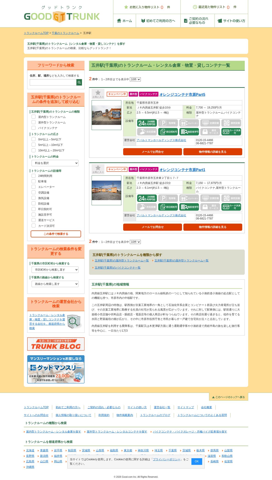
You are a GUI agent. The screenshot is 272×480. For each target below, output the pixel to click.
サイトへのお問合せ (36, 415)
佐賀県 (228, 461)
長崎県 (214, 461)
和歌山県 (227, 456)
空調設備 (43, 192)
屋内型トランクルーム (52, 117)
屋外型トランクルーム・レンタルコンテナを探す (117, 431)
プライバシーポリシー (166, 459)
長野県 (30, 456)
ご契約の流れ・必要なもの (103, 407)
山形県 (100, 450)
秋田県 (72, 450)
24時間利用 (45, 176)
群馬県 (214, 450)
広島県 (30, 461)
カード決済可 (46, 226)
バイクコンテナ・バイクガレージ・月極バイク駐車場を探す (190, 431)
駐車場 (42, 181)
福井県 (58, 456)
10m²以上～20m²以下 (51, 150)
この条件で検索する (56, 234)
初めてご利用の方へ (68, 407)
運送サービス (46, 220)
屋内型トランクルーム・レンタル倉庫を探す (53, 431)
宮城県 (86, 450)
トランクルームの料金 (45, 156)
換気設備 (43, 198)
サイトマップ (185, 407)
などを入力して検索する (54, 75)
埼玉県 (159, 450)
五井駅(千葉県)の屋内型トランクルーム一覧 (122, 260)
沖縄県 (30, 467)
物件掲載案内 (125, 415)
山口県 (44, 461)
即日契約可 (45, 209)
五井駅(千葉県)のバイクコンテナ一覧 (118, 267)
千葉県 (173, 450)
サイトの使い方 (137, 407)
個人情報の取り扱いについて (73, 415)
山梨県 (228, 450)
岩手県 (58, 450)
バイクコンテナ (47, 128)
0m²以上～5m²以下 (49, 139)
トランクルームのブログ (155, 415)
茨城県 (186, 450)
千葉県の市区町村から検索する (50, 263)
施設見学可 (45, 214)
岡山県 (58, 461)
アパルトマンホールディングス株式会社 (161, 140)
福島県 (114, 450)
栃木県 (200, 450)
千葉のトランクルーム (65, 33)
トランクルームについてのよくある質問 (202, 415)
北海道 (30, 450)
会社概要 (206, 407)
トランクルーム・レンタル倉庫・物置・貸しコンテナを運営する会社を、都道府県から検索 (47, 322)
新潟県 (44, 456)
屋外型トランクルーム (52, 122)
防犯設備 (43, 203)
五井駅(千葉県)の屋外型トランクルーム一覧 (182, 260)
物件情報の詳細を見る (212, 151)
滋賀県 (212, 456)
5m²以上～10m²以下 (50, 145)
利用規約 (103, 415)
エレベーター (46, 187)
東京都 (128, 450)
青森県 (44, 450)
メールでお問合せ (153, 151)
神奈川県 (143, 450)
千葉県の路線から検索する (47, 277)
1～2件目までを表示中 (121, 79)
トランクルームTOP (36, 33)
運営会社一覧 (162, 407)
